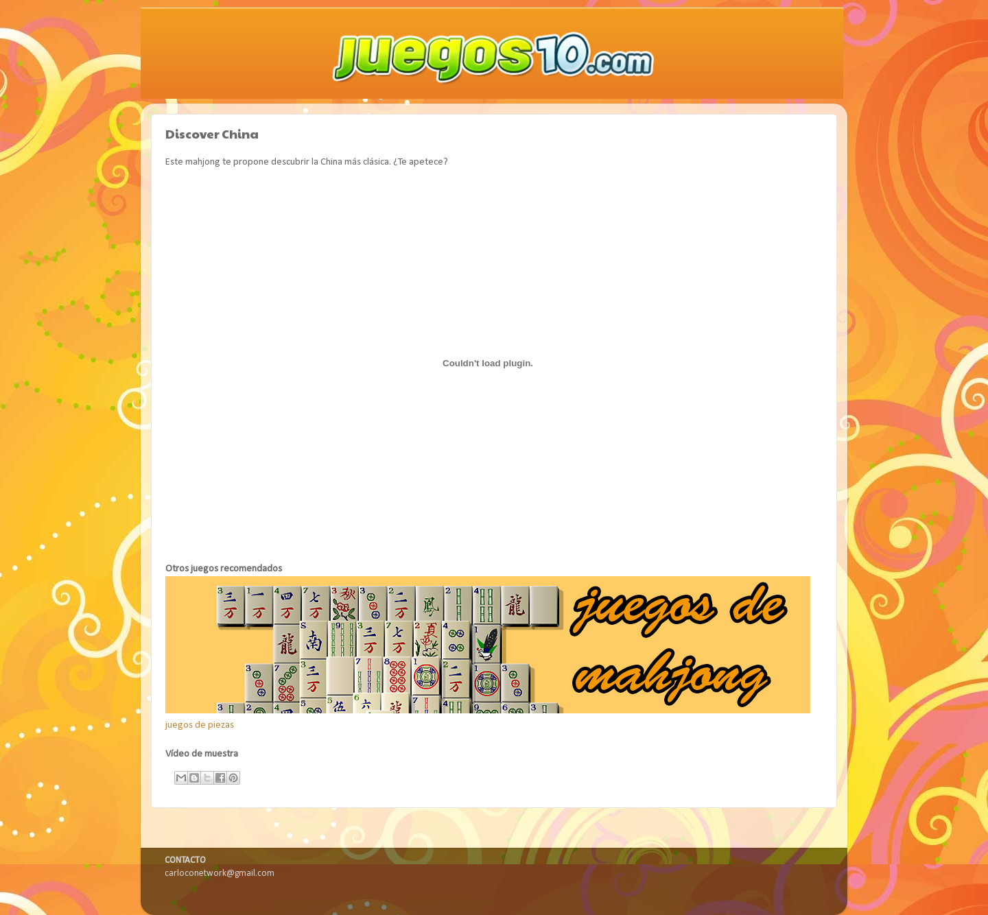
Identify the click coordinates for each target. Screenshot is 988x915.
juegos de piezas (199, 725)
